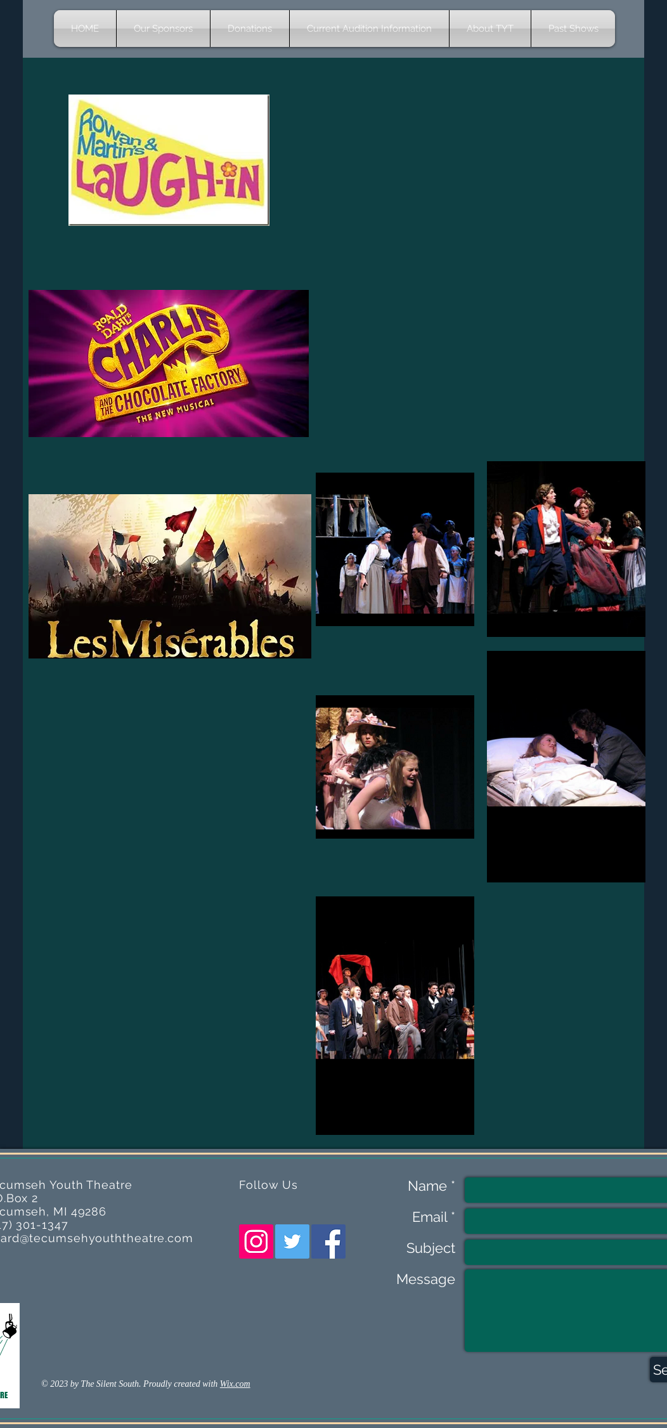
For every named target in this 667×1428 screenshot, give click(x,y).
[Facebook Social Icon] (328, 1241)
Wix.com (235, 1384)
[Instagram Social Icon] (256, 1241)
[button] (490, 28)
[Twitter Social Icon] (292, 1241)
